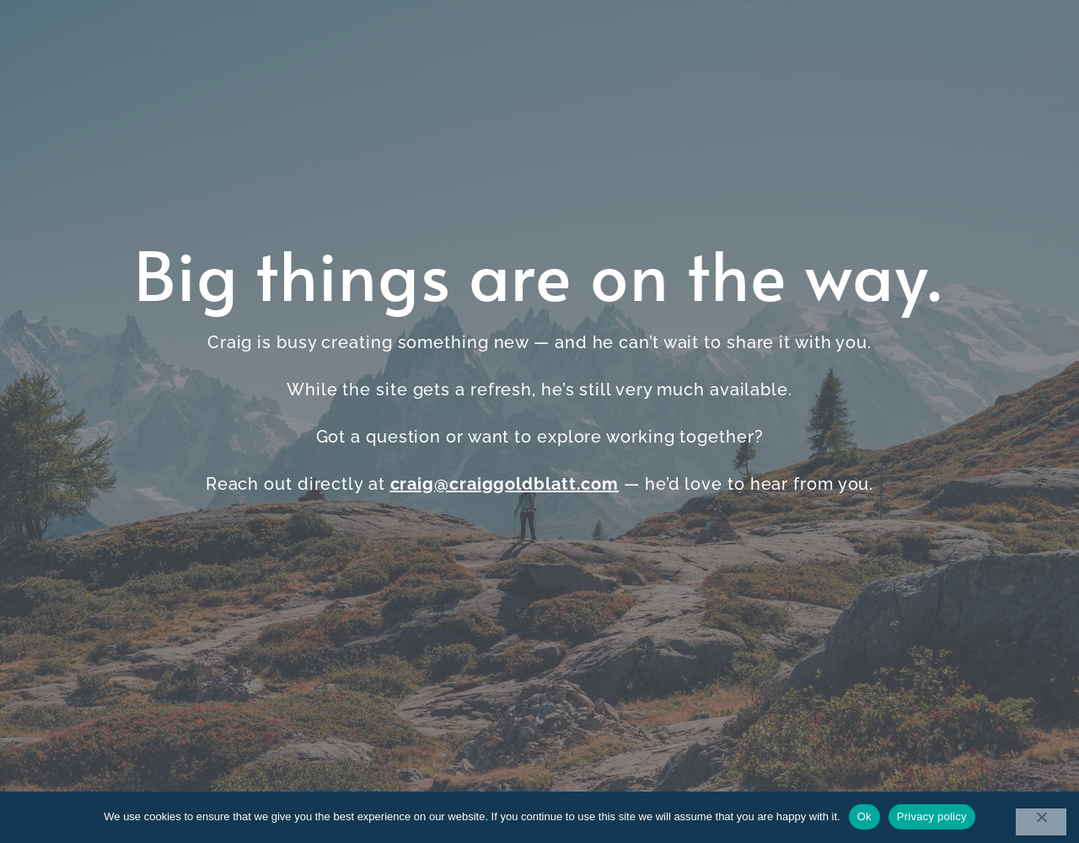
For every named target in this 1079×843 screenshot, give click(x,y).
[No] (1041, 821)
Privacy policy (932, 816)
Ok (864, 816)
